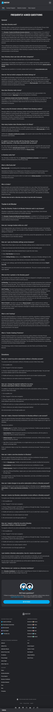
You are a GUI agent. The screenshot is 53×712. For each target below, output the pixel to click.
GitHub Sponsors (7, 437)
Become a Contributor (5, 679)
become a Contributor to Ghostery (30, 158)
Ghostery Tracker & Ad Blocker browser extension (17, 32)
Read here (15, 95)
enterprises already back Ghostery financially (16, 98)
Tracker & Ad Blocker (6, 621)
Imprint (31, 703)
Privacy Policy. (30, 149)
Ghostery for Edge (31, 633)
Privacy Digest (4, 630)
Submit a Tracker (30, 649)
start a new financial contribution (19, 488)
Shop (2, 685)
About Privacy (30, 657)
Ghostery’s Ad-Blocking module (16, 134)
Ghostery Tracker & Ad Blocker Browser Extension (17, 216)
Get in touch (26, 602)
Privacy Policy (5, 64)
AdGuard (3, 643)
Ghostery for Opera (32, 630)
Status (2, 670)
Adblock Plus (4, 646)
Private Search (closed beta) (7, 624)
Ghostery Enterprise (5, 682)
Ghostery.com (7, 428)
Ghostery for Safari (32, 627)
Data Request (30, 652)
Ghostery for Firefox (32, 624)
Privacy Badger (4, 657)
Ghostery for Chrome (32, 621)
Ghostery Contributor (9, 571)
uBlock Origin (4, 660)
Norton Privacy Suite (5, 652)
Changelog (3, 691)
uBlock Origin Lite (4, 663)
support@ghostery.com (17, 597)
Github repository (36, 176)
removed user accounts (19, 147)
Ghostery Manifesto (5, 673)
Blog (2, 688)
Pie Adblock (3, 655)
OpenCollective (7, 433)
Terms (21, 703)
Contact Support (30, 646)
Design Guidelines (31, 655)
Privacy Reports (4, 676)
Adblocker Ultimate (5, 649)
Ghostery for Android (32, 636)
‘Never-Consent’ (27, 303)
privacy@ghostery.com (41, 69)
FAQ (28, 643)
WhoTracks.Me (34, 83)
